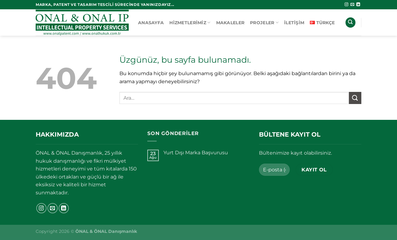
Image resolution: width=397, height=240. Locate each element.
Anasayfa (151, 22)
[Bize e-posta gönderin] (352, 4)
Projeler (264, 22)
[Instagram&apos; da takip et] (346, 4)
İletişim (294, 22)
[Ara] (350, 22)
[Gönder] (355, 98)
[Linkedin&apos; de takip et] (358, 4)
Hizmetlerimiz (189, 22)
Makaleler (230, 22)
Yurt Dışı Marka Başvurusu (195, 153)
